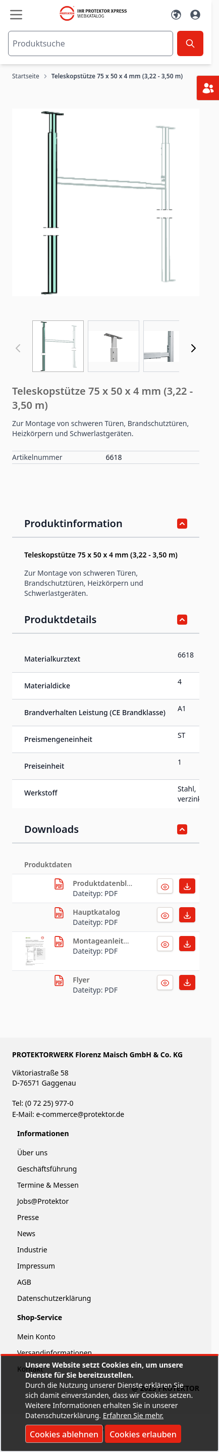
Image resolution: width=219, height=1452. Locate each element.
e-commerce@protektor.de (80, 1114)
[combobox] (90, 43)
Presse (28, 1217)
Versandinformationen (54, 1352)
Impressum (36, 1266)
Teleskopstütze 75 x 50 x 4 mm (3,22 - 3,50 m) (117, 76)
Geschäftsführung (47, 1169)
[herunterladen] (59, 883)
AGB (24, 1282)
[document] (109, 1403)
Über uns (33, 1152)
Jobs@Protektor (43, 1201)
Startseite (25, 76)
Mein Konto (36, 1336)
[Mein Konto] (195, 15)
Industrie (32, 1249)
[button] (105, 202)
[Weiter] (193, 348)
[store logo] (96, 13)
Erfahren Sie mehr (132, 1415)
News (26, 1233)
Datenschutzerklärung (54, 1298)
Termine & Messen (48, 1185)
